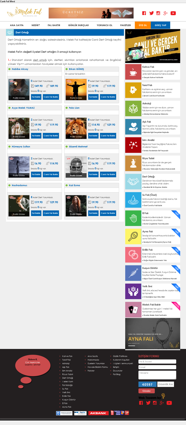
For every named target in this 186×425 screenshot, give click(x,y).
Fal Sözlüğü (67, 385)
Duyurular (117, 370)
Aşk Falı (65, 367)
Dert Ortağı (67, 378)
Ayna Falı (66, 407)
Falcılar (91, 370)
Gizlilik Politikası (120, 356)
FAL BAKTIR (54, 25)
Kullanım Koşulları (121, 360)
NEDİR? (36, 25)
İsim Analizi (67, 370)
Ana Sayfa (93, 356)
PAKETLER (125, 25)
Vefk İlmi (66, 392)
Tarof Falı (66, 360)
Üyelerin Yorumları (96, 363)
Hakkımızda (93, 360)
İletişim (116, 367)
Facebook (145, 13)
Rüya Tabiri (67, 374)
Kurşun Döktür (68, 399)
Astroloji (65, 363)
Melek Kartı (67, 381)
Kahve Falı (67, 356)
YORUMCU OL (104, 25)
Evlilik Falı (66, 396)
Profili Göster (19, 98)
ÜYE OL (143, 25)
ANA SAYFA (17, 25)
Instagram (159, 13)
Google (166, 13)
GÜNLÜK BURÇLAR (78, 25)
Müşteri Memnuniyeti (123, 363)
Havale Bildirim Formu (98, 367)
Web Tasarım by (151, 397)
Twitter (152, 13)
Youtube (173, 13)
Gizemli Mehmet (32, 364)
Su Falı (65, 389)
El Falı (64, 403)
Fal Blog (116, 374)
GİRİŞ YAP (160, 25)
